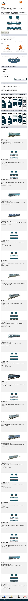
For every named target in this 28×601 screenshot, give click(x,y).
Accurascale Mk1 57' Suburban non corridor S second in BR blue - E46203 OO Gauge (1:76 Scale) (12, 404)
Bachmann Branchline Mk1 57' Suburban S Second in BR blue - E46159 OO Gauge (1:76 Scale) (11, 564)
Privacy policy (23, 599)
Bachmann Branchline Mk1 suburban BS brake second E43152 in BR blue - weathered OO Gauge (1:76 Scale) (12, 464)
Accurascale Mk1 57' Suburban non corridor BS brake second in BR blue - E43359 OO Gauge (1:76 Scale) (13, 364)
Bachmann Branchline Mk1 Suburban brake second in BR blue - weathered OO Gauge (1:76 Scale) (12, 423)
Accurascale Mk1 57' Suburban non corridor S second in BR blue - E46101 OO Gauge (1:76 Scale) (12, 182)
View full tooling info (20, 79)
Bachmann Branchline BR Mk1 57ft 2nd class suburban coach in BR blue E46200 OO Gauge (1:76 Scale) (13, 222)
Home (10, 599)
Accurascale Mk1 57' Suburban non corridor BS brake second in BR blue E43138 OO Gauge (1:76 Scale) (13, 323)
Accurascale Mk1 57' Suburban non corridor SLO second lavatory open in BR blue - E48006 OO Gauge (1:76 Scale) (13, 545)
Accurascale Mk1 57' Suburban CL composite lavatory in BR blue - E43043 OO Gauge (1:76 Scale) (12, 525)
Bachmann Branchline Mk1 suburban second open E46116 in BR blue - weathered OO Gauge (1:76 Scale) (11, 303)
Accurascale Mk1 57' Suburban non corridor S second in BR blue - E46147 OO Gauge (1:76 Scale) (12, 162)
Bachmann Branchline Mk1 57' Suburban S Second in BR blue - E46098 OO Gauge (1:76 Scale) (11, 343)
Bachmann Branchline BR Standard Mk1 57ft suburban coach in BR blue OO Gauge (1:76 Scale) (12, 141)
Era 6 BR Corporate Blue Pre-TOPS (8, 89)
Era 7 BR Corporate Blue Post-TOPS (9, 90)
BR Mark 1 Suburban (20, 49)
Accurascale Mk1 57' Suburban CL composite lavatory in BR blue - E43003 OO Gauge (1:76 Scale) (12, 505)
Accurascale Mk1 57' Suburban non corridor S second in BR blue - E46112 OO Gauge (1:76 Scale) (12, 263)
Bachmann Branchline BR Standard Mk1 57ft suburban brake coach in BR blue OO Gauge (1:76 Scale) (13, 444)
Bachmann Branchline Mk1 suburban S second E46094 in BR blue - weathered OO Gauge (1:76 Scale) (13, 282)
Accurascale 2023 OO (7, 49)
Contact (16, 599)
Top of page (4, 599)
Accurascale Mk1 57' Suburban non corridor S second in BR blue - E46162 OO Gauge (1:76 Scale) (12, 243)
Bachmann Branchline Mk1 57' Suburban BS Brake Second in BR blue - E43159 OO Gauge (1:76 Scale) (13, 202)
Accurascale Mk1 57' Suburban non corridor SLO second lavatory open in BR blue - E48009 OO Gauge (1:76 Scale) (13, 585)
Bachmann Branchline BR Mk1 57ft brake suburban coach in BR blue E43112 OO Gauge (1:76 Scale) (13, 383)
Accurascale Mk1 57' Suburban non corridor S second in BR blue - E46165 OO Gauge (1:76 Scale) (12, 485)
